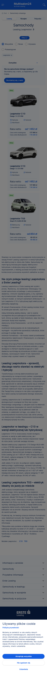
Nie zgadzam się (23, 663)
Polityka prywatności (10, 628)
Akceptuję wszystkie (23, 656)
